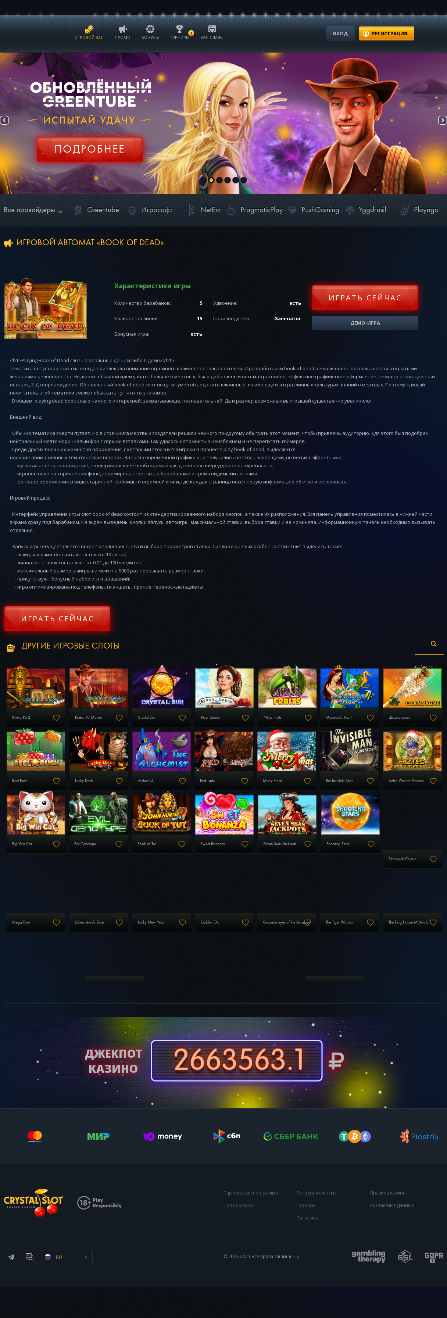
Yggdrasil (364, 210)
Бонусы (150, 32)
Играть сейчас (365, 298)
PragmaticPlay (253, 210)
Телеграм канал (41, 1288)
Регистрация (89, 145)
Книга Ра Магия (102, 723)
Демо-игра (365, 322)
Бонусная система (317, 1224)
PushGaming (312, 210)
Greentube (95, 210)
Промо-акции (238, 1236)
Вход (340, 33)
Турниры (179, 32)
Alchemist (243, 793)
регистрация (389, 33)
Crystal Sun (171, 723)
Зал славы (212, 32)
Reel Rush (96, 793)
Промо (122, 32)
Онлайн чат (101, 1288)
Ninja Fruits (318, 723)
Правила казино (388, 1224)
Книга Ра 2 (24, 723)
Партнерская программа (251, 1224)
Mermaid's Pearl (395, 723)
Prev (11, 123)
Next (435, 123)
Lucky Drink (171, 793)
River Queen (246, 723)
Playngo (418, 210)
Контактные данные (392, 1236)
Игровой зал (89, 32)
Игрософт (148, 210)
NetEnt (202, 210)
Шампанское (26, 793)
